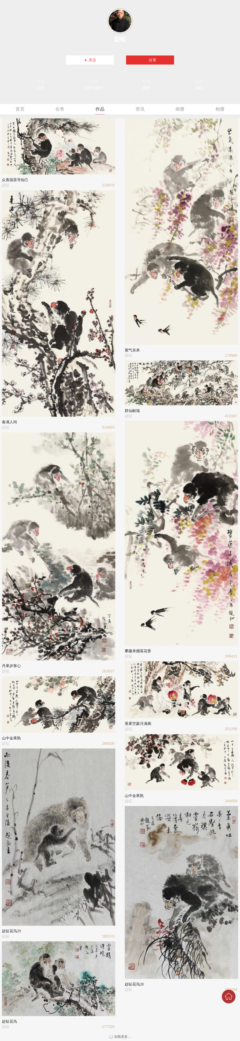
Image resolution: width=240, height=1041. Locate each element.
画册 (179, 109)
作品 (100, 109)
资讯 (140, 109)
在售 (59, 109)
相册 (220, 109)
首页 (20, 109)
